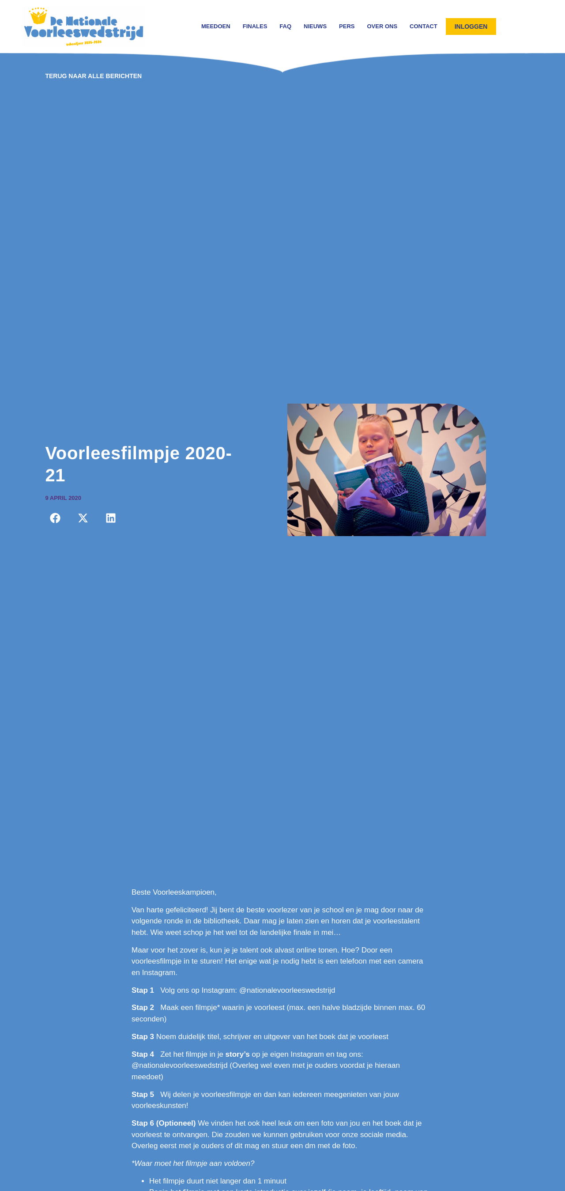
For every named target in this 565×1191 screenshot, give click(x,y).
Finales (255, 26)
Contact (423, 26)
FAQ (285, 26)
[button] (55, 518)
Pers (346, 26)
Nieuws (315, 26)
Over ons (382, 26)
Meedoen (215, 26)
